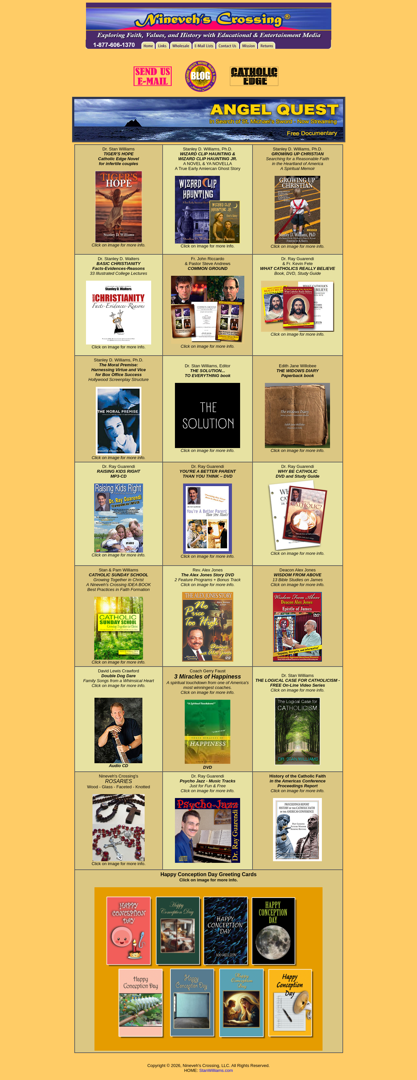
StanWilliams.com (216, 1070)
